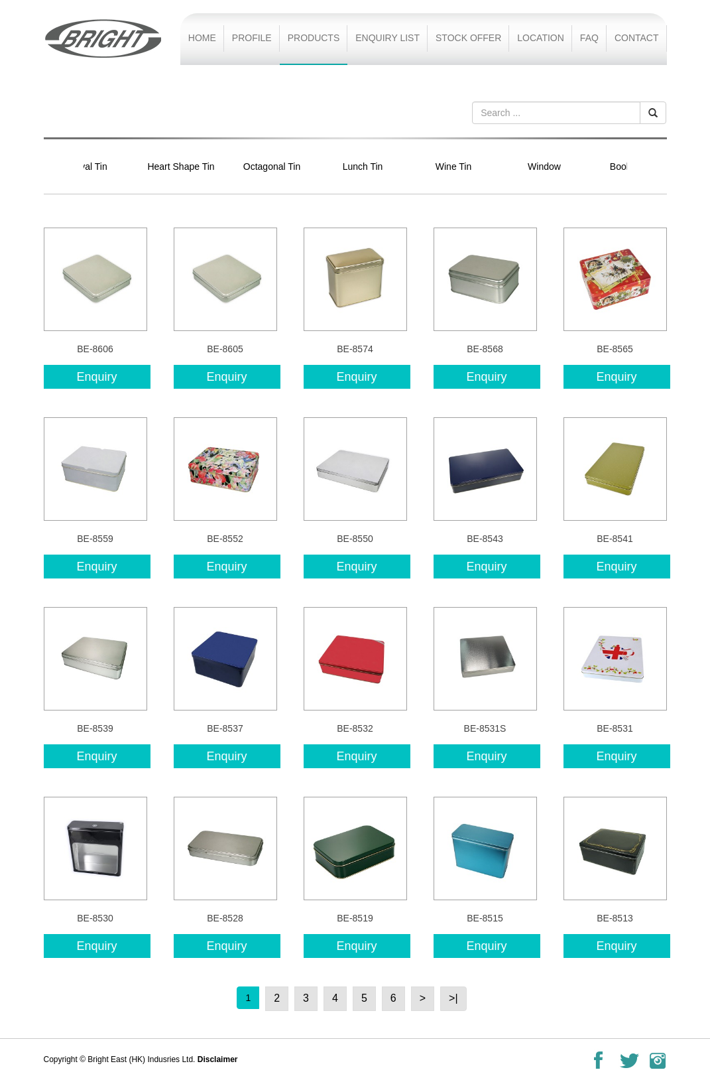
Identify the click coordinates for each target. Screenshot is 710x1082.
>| (453, 998)
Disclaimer (218, 1059)
